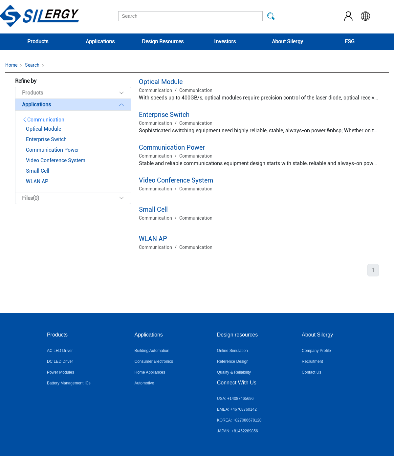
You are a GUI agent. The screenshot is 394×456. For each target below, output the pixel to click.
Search (32, 65)
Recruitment (312, 361)
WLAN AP (153, 239)
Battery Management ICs (69, 383)
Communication (43, 120)
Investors (225, 41)
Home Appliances (150, 372)
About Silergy (287, 41)
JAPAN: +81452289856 (237, 431)
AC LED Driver (60, 350)
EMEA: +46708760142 (237, 409)
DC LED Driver (60, 361)
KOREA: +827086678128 (239, 420)
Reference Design (233, 361)
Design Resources (163, 41)
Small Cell (153, 209)
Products (37, 41)
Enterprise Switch (164, 115)
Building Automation (152, 350)
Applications (100, 41)
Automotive (144, 383)
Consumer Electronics (154, 361)
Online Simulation (232, 350)
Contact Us (311, 372)
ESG (350, 41)
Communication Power (172, 147)
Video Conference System (176, 180)
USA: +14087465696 (235, 398)
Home (11, 65)
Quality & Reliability (234, 372)
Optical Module (161, 82)
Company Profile (316, 350)
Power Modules (60, 372)
